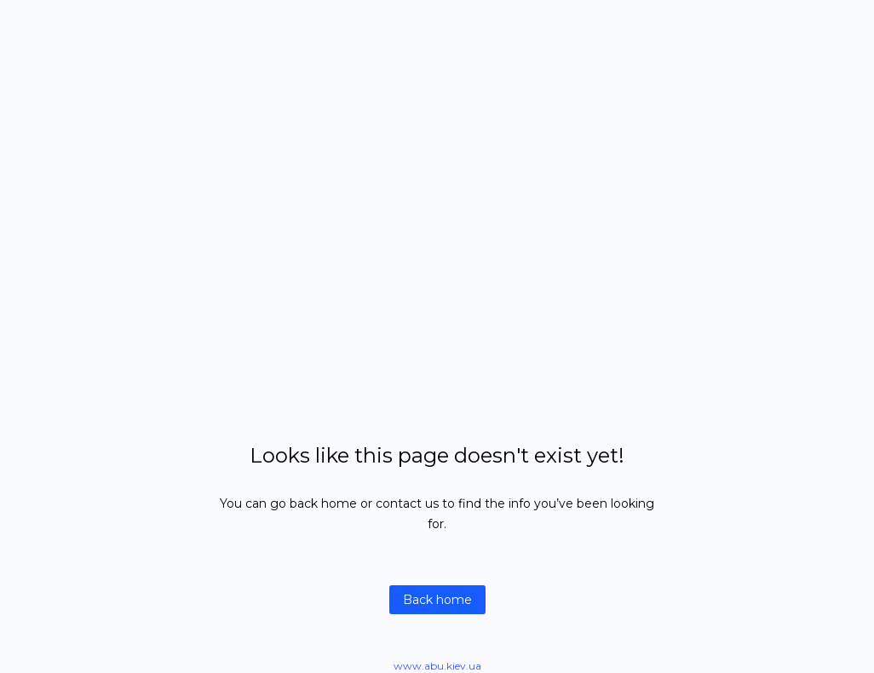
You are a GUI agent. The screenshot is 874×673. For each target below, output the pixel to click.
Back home (437, 599)
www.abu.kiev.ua (437, 665)
